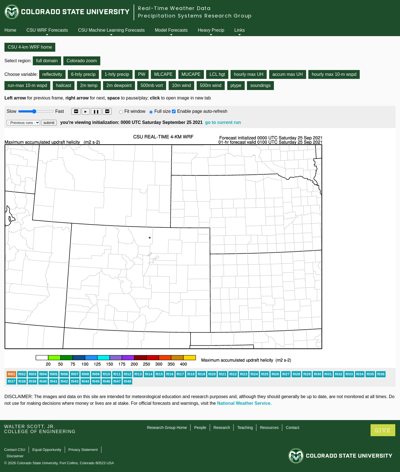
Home (10, 30)
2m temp (89, 85)
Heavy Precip (211, 30)
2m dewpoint (119, 85)
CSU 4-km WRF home (30, 47)
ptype (236, 85)
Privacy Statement (83, 450)
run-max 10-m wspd (27, 85)
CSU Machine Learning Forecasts (111, 30)
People (200, 427)
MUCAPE (191, 74)
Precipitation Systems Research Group (195, 15)
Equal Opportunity (46, 450)
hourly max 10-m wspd (334, 74)
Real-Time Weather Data (174, 8)
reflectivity (52, 74)
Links (239, 30)
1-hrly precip (117, 74)
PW (141, 74)
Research (221, 427)
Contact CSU (14, 450)
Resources (269, 427)
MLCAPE (163, 74)
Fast (59, 111)
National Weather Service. (244, 403)
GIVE (383, 430)
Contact (292, 427)
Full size (162, 111)
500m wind (210, 85)
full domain (47, 60)
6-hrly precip (83, 74)
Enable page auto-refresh (202, 111)
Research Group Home (167, 427)
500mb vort (152, 85)
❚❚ (96, 111)
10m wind (181, 85)
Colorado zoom (82, 60)
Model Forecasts (171, 30)
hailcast (63, 85)
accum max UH (287, 74)
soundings (260, 85)
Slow (11, 111)
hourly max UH (248, 74)
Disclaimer (15, 456)
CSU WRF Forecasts (47, 30)
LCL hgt (217, 74)
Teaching (245, 427)
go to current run (223, 122)
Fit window (135, 111)
